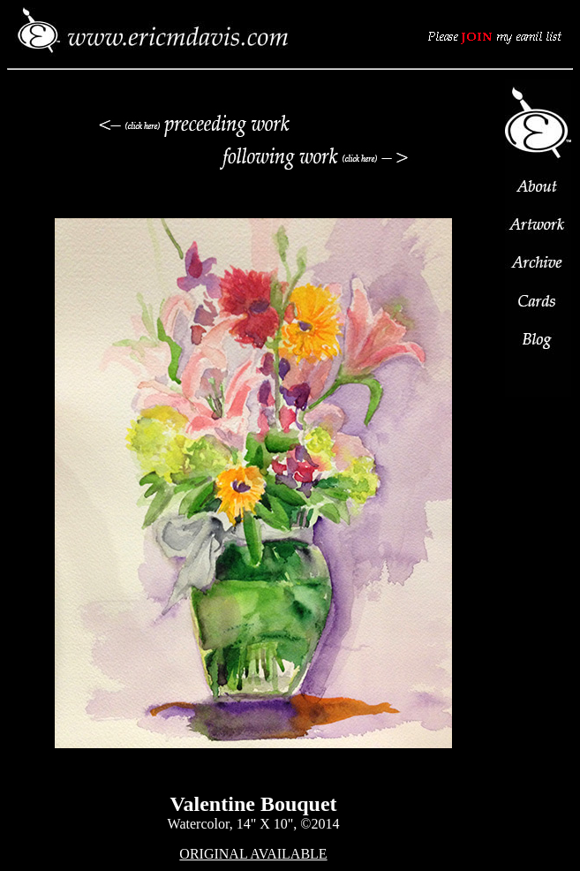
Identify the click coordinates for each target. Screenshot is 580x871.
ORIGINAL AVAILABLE (253, 853)
